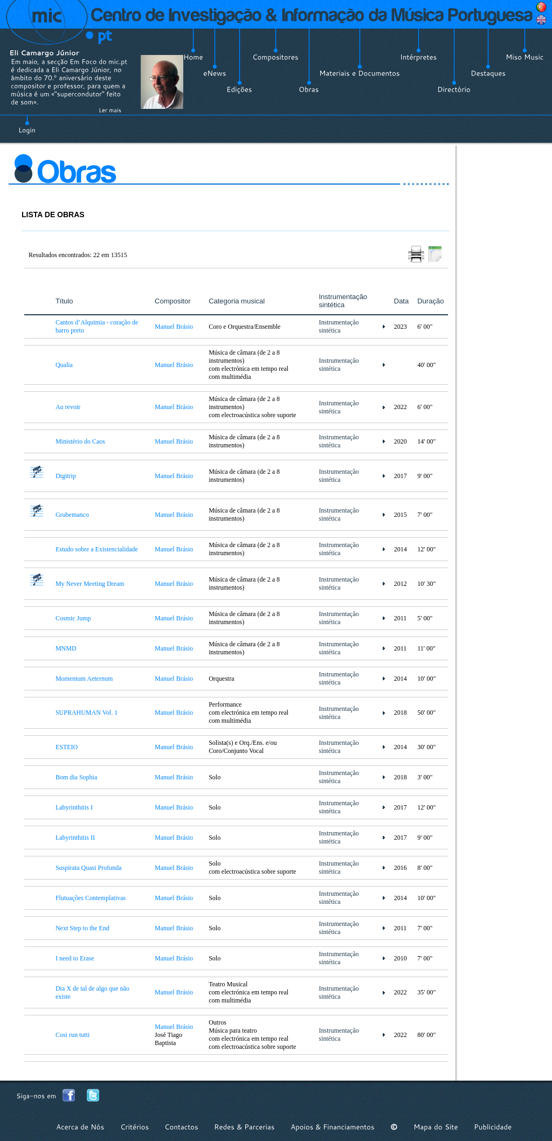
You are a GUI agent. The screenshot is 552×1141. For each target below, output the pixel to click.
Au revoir (68, 407)
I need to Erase (75, 958)
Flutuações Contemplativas (91, 898)
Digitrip (66, 476)
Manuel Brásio (174, 326)
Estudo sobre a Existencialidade (97, 549)
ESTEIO (67, 747)
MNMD (66, 648)
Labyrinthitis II (75, 837)
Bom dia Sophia (76, 777)
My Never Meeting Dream (90, 583)
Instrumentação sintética (339, 326)
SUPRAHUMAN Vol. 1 (87, 712)
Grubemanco (72, 514)
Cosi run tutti (72, 1035)
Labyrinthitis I (74, 807)
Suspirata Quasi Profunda (89, 868)
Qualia (64, 365)
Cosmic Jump (73, 618)
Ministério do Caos (80, 441)
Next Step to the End (82, 928)
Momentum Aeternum (84, 678)
